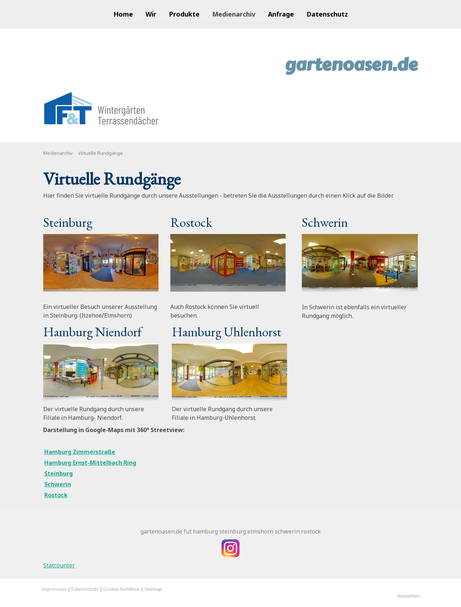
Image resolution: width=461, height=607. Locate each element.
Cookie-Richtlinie (121, 589)
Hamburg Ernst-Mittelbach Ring (90, 463)
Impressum (54, 589)
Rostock (56, 495)
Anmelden (408, 596)
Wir (151, 13)
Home (123, 13)
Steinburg (58, 473)
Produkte (184, 13)
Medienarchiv (233, 13)
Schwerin (57, 484)
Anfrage (281, 13)
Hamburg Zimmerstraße (79, 452)
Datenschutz (327, 13)
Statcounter (59, 565)
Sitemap (153, 589)
